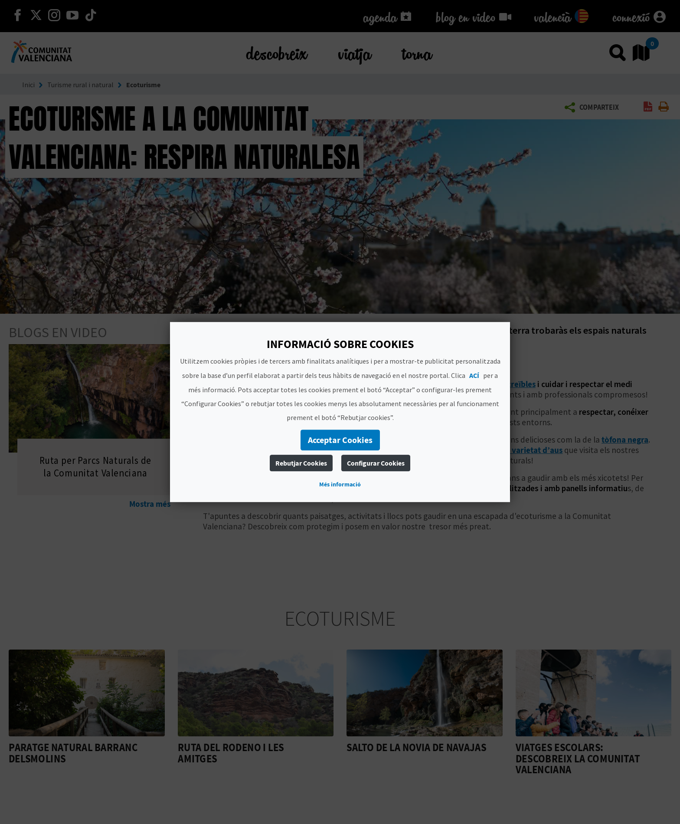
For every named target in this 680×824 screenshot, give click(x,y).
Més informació (340, 484)
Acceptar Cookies (340, 439)
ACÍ (474, 375)
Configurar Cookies (376, 463)
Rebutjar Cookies (301, 463)
